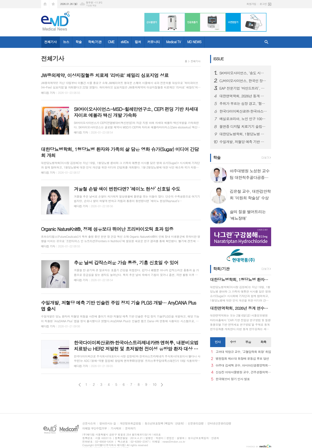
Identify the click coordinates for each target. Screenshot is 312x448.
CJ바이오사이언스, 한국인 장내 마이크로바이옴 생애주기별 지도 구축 (243, 80)
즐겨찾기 (53, 4)
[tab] (217, 342)
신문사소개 (89, 423)
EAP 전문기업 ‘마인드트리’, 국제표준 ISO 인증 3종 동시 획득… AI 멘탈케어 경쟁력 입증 (243, 88)
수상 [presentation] (233, 342)
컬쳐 (138, 41)
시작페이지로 (45, 4)
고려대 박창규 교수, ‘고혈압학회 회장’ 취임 (243, 352)
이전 (79, 384)
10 (154, 384)
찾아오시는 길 (107, 423)
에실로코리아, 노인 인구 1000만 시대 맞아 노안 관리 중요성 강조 (243, 118)
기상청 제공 (91, 5)
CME (111, 41)
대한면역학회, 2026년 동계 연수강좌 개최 (243, 96)
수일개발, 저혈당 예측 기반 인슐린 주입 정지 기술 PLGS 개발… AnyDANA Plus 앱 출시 (243, 141)
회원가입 (251, 4)
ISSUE (218, 58)
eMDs (124, 41)
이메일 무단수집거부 (94, 428)
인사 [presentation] (217, 342)
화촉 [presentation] (263, 342)
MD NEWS (194, 41)
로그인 (263, 4)
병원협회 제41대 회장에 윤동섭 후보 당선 (242, 359)
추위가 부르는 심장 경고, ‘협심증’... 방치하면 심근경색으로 (243, 103)
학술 (78, 41)
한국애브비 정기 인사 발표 (233, 379)
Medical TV (173, 41)
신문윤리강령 (196, 423)
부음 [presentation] (248, 342)
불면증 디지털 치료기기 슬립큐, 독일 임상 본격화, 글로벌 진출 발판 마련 (243, 126)
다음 (162, 384)
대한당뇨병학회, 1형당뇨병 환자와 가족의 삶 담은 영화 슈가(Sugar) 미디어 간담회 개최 (243, 134)
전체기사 (50, 41)
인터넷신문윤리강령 (219, 423)
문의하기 (130, 428)
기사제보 (116, 428)
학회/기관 (95, 41)
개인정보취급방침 (130, 423)
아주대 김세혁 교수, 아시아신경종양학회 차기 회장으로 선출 (243, 366)
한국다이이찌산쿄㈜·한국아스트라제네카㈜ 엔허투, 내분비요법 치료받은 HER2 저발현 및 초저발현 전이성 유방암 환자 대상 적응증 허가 (243, 111)
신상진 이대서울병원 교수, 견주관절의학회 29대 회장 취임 (243, 372)
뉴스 (66, 41)
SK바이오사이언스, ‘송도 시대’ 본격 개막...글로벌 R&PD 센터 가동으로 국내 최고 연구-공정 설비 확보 (243, 73)
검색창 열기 (266, 42)
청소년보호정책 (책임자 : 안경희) (164, 423)
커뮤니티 (153, 41)
